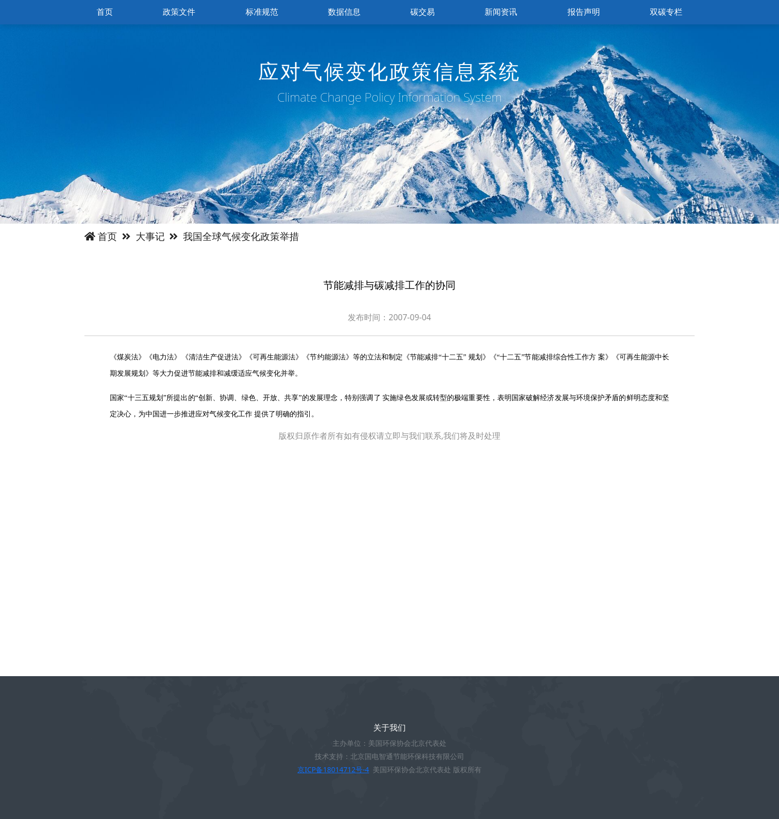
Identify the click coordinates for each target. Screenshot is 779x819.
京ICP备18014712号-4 (333, 769)
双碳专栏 (666, 12)
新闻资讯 (501, 12)
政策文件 (179, 12)
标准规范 (262, 12)
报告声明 (583, 12)
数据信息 (344, 12)
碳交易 (422, 12)
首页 (105, 12)
